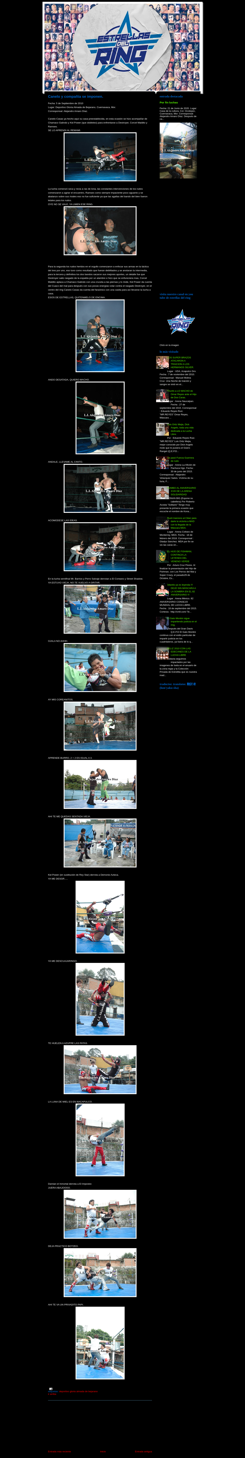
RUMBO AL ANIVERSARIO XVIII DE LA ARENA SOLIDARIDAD (181, 491)
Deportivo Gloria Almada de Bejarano (78, 1391)
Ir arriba (52, 1394)
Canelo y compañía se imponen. (75, 96)
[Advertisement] (74, 1425)
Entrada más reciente (59, 1451)
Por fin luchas (169, 102)
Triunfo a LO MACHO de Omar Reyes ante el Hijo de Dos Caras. (181, 394)
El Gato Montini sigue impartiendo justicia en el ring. (182, 621)
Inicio (103, 1451)
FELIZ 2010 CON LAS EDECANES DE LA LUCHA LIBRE (179, 651)
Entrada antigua (143, 1451)
